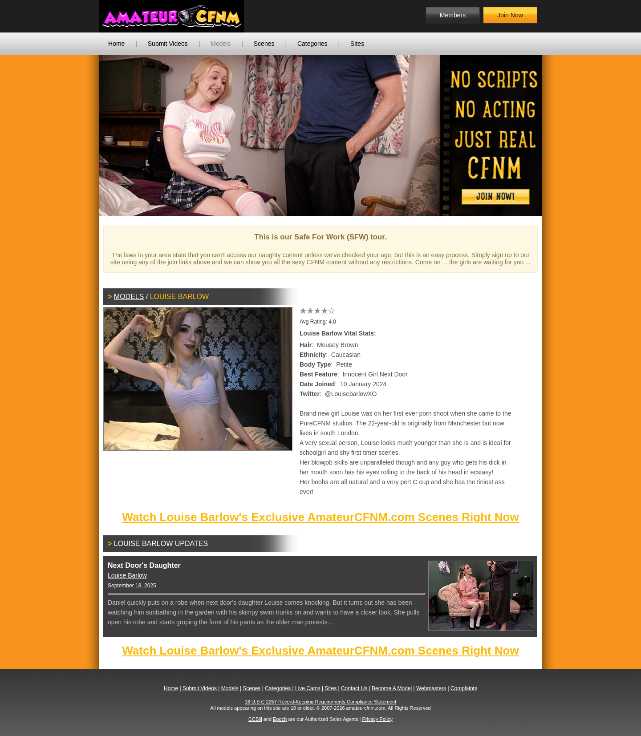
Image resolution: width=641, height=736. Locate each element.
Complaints (463, 688)
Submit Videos (168, 43)
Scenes (264, 43)
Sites (357, 43)
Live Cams (307, 688)
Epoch (280, 719)
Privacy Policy (377, 719)
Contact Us (354, 688)
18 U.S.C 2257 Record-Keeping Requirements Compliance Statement (321, 701)
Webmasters (431, 688)
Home (116, 43)
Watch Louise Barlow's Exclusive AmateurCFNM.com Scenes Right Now (320, 517)
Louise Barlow (127, 575)
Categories (312, 43)
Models (221, 43)
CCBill (255, 719)
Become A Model (392, 688)
